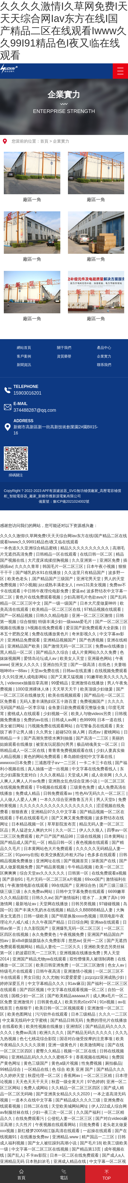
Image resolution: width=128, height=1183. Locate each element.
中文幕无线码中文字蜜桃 (25, 1020)
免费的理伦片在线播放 (106, 1020)
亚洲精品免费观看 (24, 640)
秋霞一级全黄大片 (68, 1081)
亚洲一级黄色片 (63, 1045)
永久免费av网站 (38, 891)
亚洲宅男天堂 (89, 579)
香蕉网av (72, 1075)
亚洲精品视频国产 (60, 640)
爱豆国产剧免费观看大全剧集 (93, 628)
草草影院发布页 (62, 824)
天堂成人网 (78, 775)
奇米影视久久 (84, 634)
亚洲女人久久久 (25, 664)
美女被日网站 (12, 726)
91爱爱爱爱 (71, 977)
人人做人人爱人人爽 (19, 799)
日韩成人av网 (64, 720)
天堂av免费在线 (45, 671)
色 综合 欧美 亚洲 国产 (73, 1069)
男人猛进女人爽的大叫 (32, 830)
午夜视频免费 (72, 934)
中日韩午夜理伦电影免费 (46, 591)
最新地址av (26, 904)
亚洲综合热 (86, 885)
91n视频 (107, 1002)
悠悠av (74, 940)
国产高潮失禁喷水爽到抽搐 (49, 738)
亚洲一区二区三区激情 (92, 615)
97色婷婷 (95, 1081)
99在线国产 (62, 885)
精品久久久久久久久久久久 (85, 548)
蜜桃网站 (112, 732)
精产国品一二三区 (98, 1137)
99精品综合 (11, 1069)
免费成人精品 (28, 793)
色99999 (87, 720)
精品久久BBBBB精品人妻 (90, 910)
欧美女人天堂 (72, 658)
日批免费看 (90, 1124)
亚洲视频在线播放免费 (80, 953)
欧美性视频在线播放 (45, 1026)
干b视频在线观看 (52, 787)
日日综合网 (78, 922)
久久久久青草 (27, 566)
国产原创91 (13, 879)
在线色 (104, 664)
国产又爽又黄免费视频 (72, 818)
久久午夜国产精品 (48, 922)
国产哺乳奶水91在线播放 (39, 572)
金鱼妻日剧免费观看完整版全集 (77, 707)
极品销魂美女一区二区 (98, 744)
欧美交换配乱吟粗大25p (63, 855)
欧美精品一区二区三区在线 (57, 609)
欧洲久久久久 (52, 1032)
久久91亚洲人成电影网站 (25, 677)
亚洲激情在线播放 (88, 683)
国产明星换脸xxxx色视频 (74, 916)
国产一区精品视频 (17, 615)
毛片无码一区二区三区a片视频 (54, 879)
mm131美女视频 (91, 585)
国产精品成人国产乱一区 (23, 842)
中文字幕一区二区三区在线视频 (40, 1149)
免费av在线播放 (110, 646)
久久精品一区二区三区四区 (76, 1088)
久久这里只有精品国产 (85, 572)
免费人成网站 (36, 1088)
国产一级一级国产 (61, 603)
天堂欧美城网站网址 (70, 1106)
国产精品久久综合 (52, 652)
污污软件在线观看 (52, 1014)
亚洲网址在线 (48, 861)
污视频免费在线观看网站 (51, 726)
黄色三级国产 (36, 1063)
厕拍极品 (113, 1063)
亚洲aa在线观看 (105, 922)
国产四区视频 (32, 989)
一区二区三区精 (98, 1075)
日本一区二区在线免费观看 (75, 1155)
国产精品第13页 (87, 1149)
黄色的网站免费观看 (42, 756)
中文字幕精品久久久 (46, 983)
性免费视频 (92, 1063)
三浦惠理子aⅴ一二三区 (56, 763)
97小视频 (28, 585)
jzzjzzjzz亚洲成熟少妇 (105, 977)
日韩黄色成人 (50, 1002)
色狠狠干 (24, 1008)
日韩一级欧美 (36, 916)
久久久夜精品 (52, 775)
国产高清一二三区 (92, 738)
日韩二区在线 (36, 1106)
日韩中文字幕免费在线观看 (81, 891)
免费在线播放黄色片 (50, 634)
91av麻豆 (76, 983)
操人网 (79, 732)
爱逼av (78, 591)
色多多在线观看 (102, 855)
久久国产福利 (89, 1112)
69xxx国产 (94, 879)
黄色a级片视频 (65, 1063)
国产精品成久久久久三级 (78, 1100)
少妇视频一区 (56, 713)
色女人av (116, 965)
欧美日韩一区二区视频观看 (60, 1008)
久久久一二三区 (113, 1014)
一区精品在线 (37, 1069)
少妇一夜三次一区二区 (53, 1112)
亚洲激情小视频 (78, 971)
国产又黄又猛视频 (67, 677)
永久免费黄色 (44, 934)
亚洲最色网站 (100, 658)
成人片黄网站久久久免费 (95, 652)
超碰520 (62, 732)
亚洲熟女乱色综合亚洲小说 (73, 781)
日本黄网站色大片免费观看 (49, 848)
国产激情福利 (67, 897)
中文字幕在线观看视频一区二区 (76, 989)
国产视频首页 (76, 861)
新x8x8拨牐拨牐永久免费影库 (39, 940)
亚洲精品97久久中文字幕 (54, 812)
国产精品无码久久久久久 (90, 1032)
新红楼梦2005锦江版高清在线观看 (49, 1131)
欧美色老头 (18, 579)
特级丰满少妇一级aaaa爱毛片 (65, 621)
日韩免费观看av (58, 793)
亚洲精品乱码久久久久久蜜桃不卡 (42, 1057)
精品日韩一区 (61, 842)
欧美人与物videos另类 (91, 713)
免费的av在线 (36, 720)
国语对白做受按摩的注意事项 (86, 1039)
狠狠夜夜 (20, 812)
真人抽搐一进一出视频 (48, 769)
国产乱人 (15, 1155)
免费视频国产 (92, 701)
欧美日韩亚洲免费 (52, 965)
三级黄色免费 (82, 787)
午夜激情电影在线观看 (28, 885)
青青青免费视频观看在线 (71, 750)
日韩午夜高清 (48, 971)
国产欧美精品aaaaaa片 (69, 996)
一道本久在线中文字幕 (32, 1100)
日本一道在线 (110, 720)
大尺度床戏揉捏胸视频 (48, 560)
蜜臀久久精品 (48, 1051)
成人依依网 (102, 775)
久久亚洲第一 (84, 560)
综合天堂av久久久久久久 (43, 873)
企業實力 (61, 141)
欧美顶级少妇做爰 (97, 689)
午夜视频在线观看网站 (56, 1124)
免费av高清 (26, 1032)
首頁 (44, 141)
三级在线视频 (89, 836)
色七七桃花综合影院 (38, 1039)
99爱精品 (60, 683)
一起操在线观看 (97, 1131)
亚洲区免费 (110, 560)
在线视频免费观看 (111, 671)
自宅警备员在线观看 (94, 726)
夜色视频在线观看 (92, 842)
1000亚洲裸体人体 (33, 689)
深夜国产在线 (104, 861)
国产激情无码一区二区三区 (68, 646)
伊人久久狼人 (92, 830)
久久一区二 (66, 830)
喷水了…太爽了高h (100, 897)
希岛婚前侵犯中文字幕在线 (88, 756)
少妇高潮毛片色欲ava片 (86, 597)
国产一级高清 (83, 664)
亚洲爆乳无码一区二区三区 (77, 928)
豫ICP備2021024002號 (71, 501)
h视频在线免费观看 (46, 628)
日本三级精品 (83, 1014)
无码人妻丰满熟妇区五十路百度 (49, 701)
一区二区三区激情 (88, 965)
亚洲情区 (74, 1026)
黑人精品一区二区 (17, 652)
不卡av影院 (37, 1155)
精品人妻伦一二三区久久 (59, 947)
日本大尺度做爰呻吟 (99, 603)
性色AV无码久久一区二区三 (100, 793)
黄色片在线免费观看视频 (38, 597)
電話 (64, 1173)
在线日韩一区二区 (96, 554)
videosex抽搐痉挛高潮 (28, 683)
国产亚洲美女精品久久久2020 (63, 1094)
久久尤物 (50, 977)
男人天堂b (106, 799)
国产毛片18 (90, 1143)
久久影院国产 (36, 928)
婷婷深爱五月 (12, 983)
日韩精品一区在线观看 (57, 554)
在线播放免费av (35, 1137)
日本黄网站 (114, 836)
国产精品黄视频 (50, 867)
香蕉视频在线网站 (92, 1057)
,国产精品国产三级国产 (52, 579)
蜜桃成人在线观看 (24, 713)
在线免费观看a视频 (109, 873)
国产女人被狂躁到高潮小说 (53, 1143)
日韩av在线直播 (77, 671)
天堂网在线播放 (54, 904)
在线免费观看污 (30, 1118)
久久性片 (24, 1124)
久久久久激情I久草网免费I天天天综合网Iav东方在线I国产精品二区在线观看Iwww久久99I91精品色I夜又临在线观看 (64, 31)
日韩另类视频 (84, 904)
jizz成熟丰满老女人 (56, 585)
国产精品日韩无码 (67, 1020)
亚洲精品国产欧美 (24, 646)
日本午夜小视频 (101, 566)
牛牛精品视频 (80, 867)
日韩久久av (42, 897)
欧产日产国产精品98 (55, 836)
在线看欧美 (13, 1026)
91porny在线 (27, 855)
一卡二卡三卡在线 (96, 763)
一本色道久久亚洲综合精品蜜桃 (29, 548)
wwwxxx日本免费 (16, 763)
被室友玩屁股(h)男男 (55, 744)
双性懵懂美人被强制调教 (92, 959)
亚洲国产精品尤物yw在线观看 (39, 959)
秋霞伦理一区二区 (44, 1075)
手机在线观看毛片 (32, 818)
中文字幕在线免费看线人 (95, 769)
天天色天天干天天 (32, 1081)
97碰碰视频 (110, 904)
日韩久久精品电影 (52, 615)
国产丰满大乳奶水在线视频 (39, 910)
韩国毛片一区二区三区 (63, 566)
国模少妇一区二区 (28, 996)
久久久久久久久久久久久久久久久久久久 (57, 805)
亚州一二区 (93, 940)
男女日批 (32, 977)
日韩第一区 (78, 873)
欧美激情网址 (92, 1045)
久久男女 (44, 732)
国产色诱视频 (92, 640)
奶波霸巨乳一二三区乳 (36, 953)
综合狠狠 (28, 621)
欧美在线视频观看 (65, 695)
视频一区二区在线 (80, 1051)
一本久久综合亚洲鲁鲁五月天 (67, 799)
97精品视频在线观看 (103, 609)
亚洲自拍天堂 (55, 664)
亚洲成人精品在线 (70, 1161)
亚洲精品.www (66, 1137)
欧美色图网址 (20, 1014)
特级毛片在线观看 (17, 971)
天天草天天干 (65, 689)
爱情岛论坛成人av (41, 658)
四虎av (95, 732)
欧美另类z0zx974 (81, 1002)
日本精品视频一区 (28, 824)
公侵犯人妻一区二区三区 (70, 1118)
